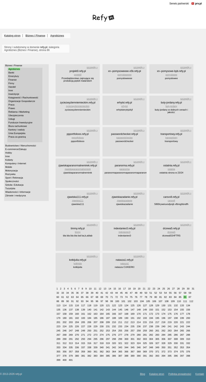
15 (114, 288)
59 (190, 293)
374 (176, 351)
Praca (11, 104)
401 (71, 360)
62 (67, 297)
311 (58, 343)
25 (163, 288)
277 (120, 335)
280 (138, 335)
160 (77, 314)
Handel (12, 87)
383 (95, 356)
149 (145, 309)
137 (71, 309)
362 (102, 351)
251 (95, 330)
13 (105, 288)
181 (71, 318)
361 (95, 351)
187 (108, 318)
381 (83, 356)
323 (132, 343)
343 (120, 347)
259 (145, 330)
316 (89, 343)
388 (126, 356)
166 (114, 314)
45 (121, 293)
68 (97, 297)
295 (95, 339)
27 (173, 288)
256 (126, 330)
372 (163, 351)
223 (58, 326)
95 (92, 301)
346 (138, 347)
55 (170, 293)
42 (106, 293)
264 (176, 330)
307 (170, 339)
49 (141, 293)
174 (163, 314)
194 (151, 318)
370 (151, 351)
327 (157, 343)
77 (141, 297)
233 (120, 326)
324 (138, 343)
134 (188, 305)
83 (170, 297)
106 (154, 301)
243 (182, 326)
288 (188, 335)
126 (138, 305)
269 (71, 335)
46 (126, 293)
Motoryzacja (11, 170)
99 (111, 301)
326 (151, 343)
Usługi (11, 119)
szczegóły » (92, 67)
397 (182, 356)
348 (151, 347)
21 (144, 288)
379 (71, 356)
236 (138, 326)
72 (116, 297)
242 (176, 326)
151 (157, 309)
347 (145, 347)
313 (71, 343)
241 (170, 326)
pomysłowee (171, 75)
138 (77, 309)
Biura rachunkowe (17, 126)
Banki (11, 72)
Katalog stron (12, 35)
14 (110, 288)
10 (90, 288)
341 (108, 347)
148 (138, 309)
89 (62, 301)
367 (132, 351)
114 (64, 305)
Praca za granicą (17, 137)
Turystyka (10, 188)
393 (157, 356)
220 (176, 322)
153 (170, 309)
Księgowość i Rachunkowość (23, 97)
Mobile (8, 167)
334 (64, 347)
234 (126, 326)
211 (120, 322)
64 (77, 297)
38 (87, 293)
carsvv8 (171, 200)
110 (179, 301)
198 (176, 318)
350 (163, 347)
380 (77, 356)
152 (163, 309)
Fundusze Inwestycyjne (20, 122)
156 (188, 309)
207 (95, 322)
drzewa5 (171, 232)
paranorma (124, 169)
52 (155, 293)
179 (58, 318)
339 (95, 347)
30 (188, 288)
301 (132, 339)
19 (134, 288)
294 (89, 339)
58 (185, 293)
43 (111, 293)
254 (114, 330)
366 (126, 351)
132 (176, 305)
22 (149, 288)
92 (77, 301)
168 (126, 314)
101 (123, 301)
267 (58, 335)
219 (170, 322)
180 (64, 318)
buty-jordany (171, 106)
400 (64, 360)
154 (176, 309)
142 (102, 309)
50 (146, 293)
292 (77, 339)
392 (151, 356)
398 (188, 356)
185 (95, 318)
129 (157, 305)
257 (132, 330)
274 (102, 335)
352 (176, 347)
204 (77, 322)
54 (165, 293)
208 (102, 322)
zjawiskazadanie (124, 200)
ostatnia (171, 169)
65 (82, 297)
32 (57, 293)
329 (170, 343)
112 (191, 301)
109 (173, 301)
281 (145, 335)
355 (58, 351)
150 (151, 309)
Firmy (11, 83)
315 (83, 343)
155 (182, 309)
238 (151, 326)
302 (138, 339)
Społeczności (12, 181)
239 (157, 326)
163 (95, 314)
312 (64, 343)
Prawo (11, 108)
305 (157, 339)
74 (126, 297)
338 (89, 347)
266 (188, 330)
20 (139, 288)
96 (97, 301)
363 (108, 351)
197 (170, 318)
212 (126, 322)
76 (136, 297)
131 (170, 305)
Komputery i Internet (15, 163)
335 (71, 347)
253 (108, 330)
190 (126, 318)
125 (132, 305)
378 (64, 356)
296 (102, 339)
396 (176, 356)
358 (77, 351)
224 (64, 326)
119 (95, 305)
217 (157, 322)
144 (114, 309)
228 (89, 326)
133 (182, 305)
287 (182, 335)
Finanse (12, 79)
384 (102, 356)
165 (108, 314)
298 (114, 339)
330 (176, 343)
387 (120, 356)
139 (83, 309)
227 (83, 326)
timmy (78, 232)
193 (145, 318)
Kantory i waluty (16, 129)
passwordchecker (124, 138)
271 (83, 335)
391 (145, 356)
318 (102, 343)
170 (138, 314)
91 (72, 301)
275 (108, 335)
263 (170, 330)
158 (64, 314)
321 (120, 343)
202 (64, 322)
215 (145, 322)
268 (64, 335)
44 (116, 293)
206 (89, 322)
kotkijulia (78, 263)
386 (114, 356)
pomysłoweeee (125, 75)
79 (151, 297)
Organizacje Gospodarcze (21, 101)
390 (138, 356)
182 (77, 318)
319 (108, 343)
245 (58, 330)
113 (58, 305)
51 (151, 293)
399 (58, 360)
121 (108, 305)
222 (188, 322)
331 (182, 343)
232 (114, 326)
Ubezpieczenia (16, 115)
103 (136, 301)
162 (89, 314)
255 (120, 330)
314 (77, 343)
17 (124, 288)
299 (120, 339)
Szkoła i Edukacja (14, 185)
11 (95, 288)
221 (182, 322)
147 (132, 309)
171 (145, 314)
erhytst (124, 106)
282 (151, 335)
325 (145, 343)
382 (89, 356)
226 (77, 326)
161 (83, 314)
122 (114, 305)
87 (190, 297)
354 (188, 347)
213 (132, 322)
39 (92, 293)
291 (71, 339)
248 (77, 330)
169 (132, 314)
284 (163, 335)
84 (175, 297)
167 (120, 314)
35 (72, 293)
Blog (142, 374)
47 (131, 293)
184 (89, 318)
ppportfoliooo (78, 138)
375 (182, 351)
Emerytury (13, 76)
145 (120, 309)
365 (120, 351)
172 (151, 314)
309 (182, 339)
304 (151, 339)
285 (170, 335)
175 (170, 314)
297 (108, 339)
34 (67, 293)
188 (114, 318)
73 (121, 297)
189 (120, 318)
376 (188, 351)
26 (168, 288)
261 (157, 330)
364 (114, 351)
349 (157, 347)
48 (136, 293)
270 (77, 335)
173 (157, 314)
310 (188, 339)
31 (193, 288)
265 (182, 330)
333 (58, 347)
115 (71, 305)
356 (64, 351)
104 (142, 301)
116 (77, 305)
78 (146, 297)
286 (176, 335)
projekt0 (77, 75)
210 (114, 322)
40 (97, 293)
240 (163, 326)
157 (58, 314)
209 (108, 322)
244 (188, 326)
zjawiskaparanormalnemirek (78, 169)
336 (77, 347)
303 (145, 339)
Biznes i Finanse (35, 35)
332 (188, 343)
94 (87, 301)
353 (182, 347)
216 (151, 322)
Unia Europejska (16, 133)
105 (148, 301)
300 (126, 339)
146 (126, 309)
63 (72, 297)
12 (100, 288)
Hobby (8, 152)
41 (102, 293)
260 (151, 330)
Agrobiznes (57, 35)
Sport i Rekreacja (14, 177)
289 (58, 339)
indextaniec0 (124, 232)
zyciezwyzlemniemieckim (77, 106)
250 (89, 330)
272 (89, 335)
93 (82, 301)
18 (129, 288)
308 (176, 339)
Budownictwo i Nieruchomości (20, 145)
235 (132, 326)
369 (145, 351)
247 (71, 330)
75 (131, 297)
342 (114, 347)
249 (83, 330)
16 (119, 288)
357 (71, 351)
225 (71, 326)
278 (126, 335)
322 (126, 343)
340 (102, 347)
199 (182, 318)
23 (154, 288)
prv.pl (198, 3)
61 (62, 297)
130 (163, 305)
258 (138, 330)
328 (163, 343)
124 (126, 305)
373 (170, 351)
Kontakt (199, 374)
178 (188, 314)
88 (57, 301)
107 (160, 301)
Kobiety (9, 160)
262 (163, 330)
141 (95, 309)
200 (188, 318)
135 (58, 309)
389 (132, 356)
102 (129, 301)
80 (155, 297)
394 (163, 356)
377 (58, 356)
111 (185, 301)
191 (132, 318)
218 (163, 322)
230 (102, 326)
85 (180, 297)
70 (106, 297)
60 (57, 297)
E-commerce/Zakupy (15, 149)
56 (175, 293)
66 (87, 297)
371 (157, 351)
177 (182, 314)
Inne (10, 90)
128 (151, 305)
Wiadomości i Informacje (17, 192)
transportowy (171, 138)
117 (83, 305)
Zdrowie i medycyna (15, 195)
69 (102, 297)
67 (92, 297)
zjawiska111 (77, 200)
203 (71, 322)
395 (170, 356)
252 (102, 330)
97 (102, 301)
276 (114, 335)
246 (64, 330)
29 (183, 288)
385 (108, 356)
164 (102, 314)
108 (166, 301)
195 (157, 318)
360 (89, 351)
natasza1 (124, 263)
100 (117, 301)
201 (58, 322)
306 (163, 339)
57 (180, 293)
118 (89, 305)
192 (138, 318)
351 (170, 347)
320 (114, 343)
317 (95, 343)
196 (163, 318)
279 (132, 335)
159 (71, 314)
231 (108, 326)
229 (95, 326)
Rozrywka (10, 174)
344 (126, 347)
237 (145, 326)
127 (145, 305)
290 (64, 339)
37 (82, 293)
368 (138, 351)
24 (158, 288)
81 (160, 297)
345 (132, 347)
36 (77, 293)
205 (83, 322)
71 (111, 297)
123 (120, 305)
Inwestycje (13, 94)
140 (89, 309)
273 (95, 335)
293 (83, 339)
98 (106, 301)
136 (64, 309)
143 (108, 309)
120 (102, 305)
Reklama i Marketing (18, 112)
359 (83, 351)
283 (157, 335)
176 (176, 314)
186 (102, 318)
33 (62, 293)
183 (83, 318)
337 (83, 347)
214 (138, 322)
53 (160, 293)
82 (165, 297)
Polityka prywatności (179, 374)
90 (67, 301)
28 (178, 288)
